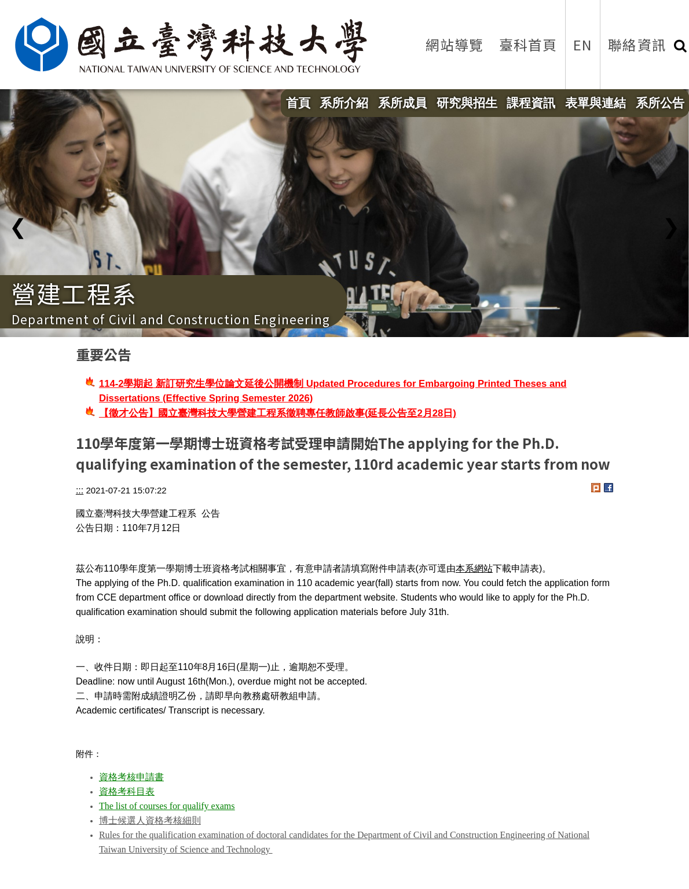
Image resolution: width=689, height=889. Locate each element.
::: (79, 490)
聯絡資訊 (637, 44)
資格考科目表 (127, 791)
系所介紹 (344, 103)
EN (582, 44)
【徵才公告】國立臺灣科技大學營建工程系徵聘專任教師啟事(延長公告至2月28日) (277, 413)
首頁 (298, 103)
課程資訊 (531, 103)
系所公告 (660, 103)
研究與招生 (467, 103)
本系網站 (474, 568)
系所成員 (402, 103)
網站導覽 (455, 44)
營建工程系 (74, 293)
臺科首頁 (528, 44)
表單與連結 (595, 103)
